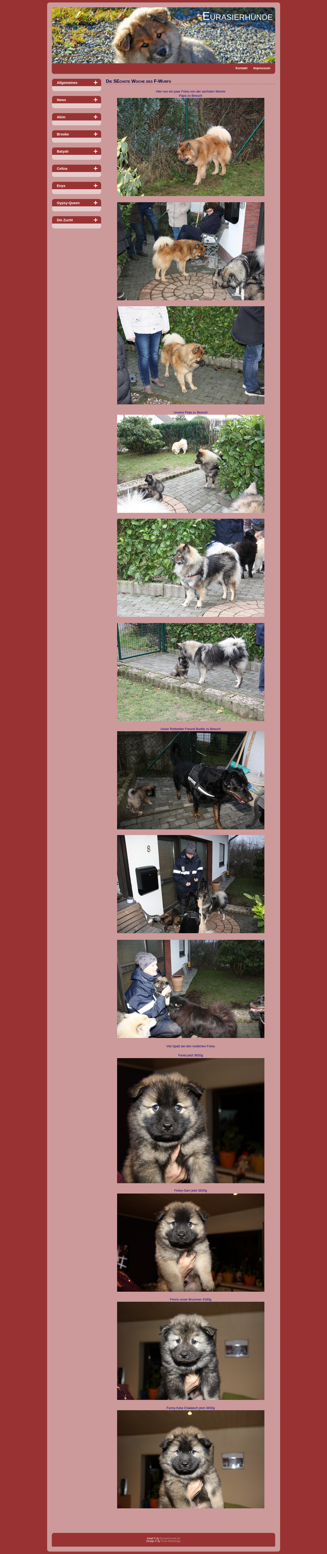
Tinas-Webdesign (171, 1541)
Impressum (261, 68)
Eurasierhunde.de (170, 1538)
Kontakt (241, 68)
